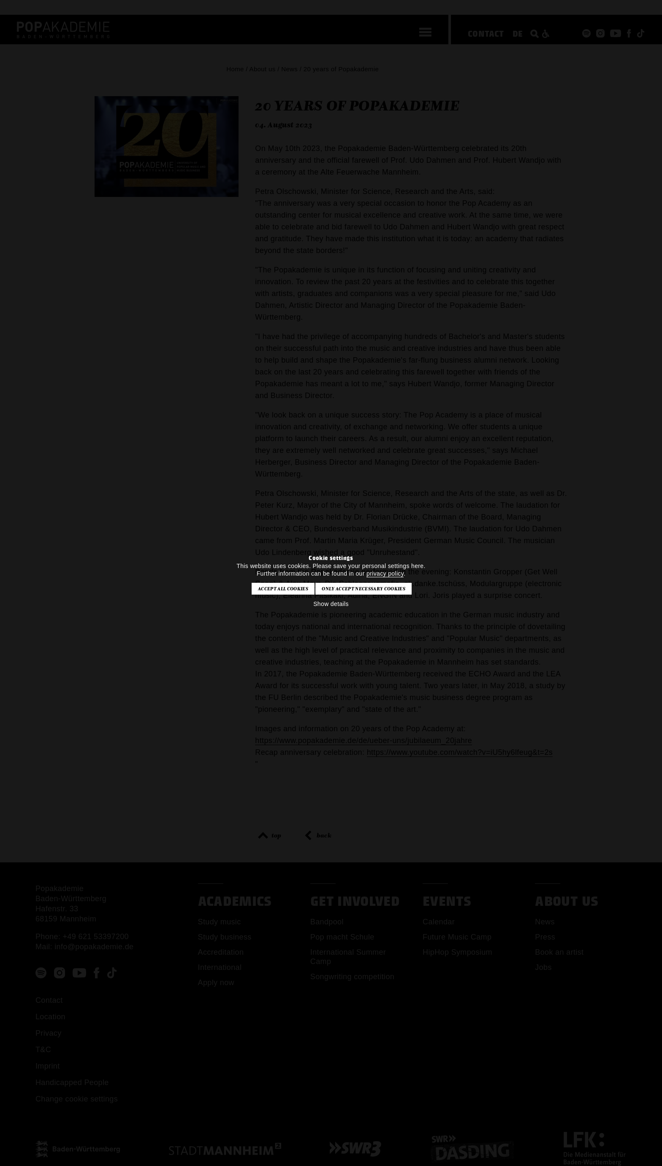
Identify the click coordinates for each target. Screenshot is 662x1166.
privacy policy (385, 573)
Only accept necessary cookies (363, 589)
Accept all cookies (283, 589)
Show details (331, 604)
